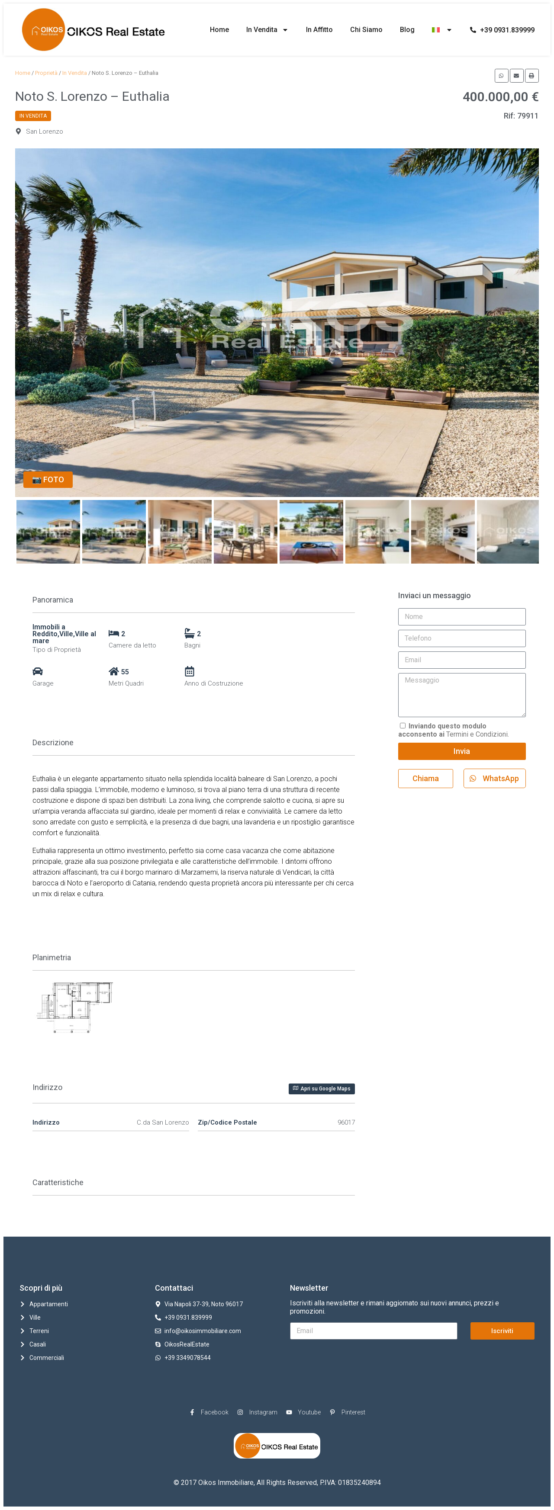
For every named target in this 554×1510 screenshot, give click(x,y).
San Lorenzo (44, 131)
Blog (407, 30)
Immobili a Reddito (48, 630)
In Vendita (267, 30)
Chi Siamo (366, 30)
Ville (66, 634)
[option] (277, 322)
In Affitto (319, 30)
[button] (502, 76)
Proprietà (46, 73)
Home (219, 30)
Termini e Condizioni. (453, 730)
